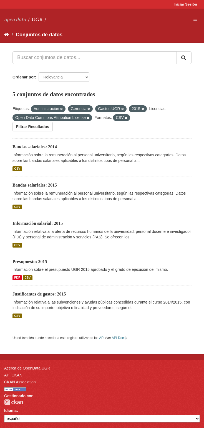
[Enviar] (184, 57)
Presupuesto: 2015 (29, 261)
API (101, 338)
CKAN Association (20, 382)
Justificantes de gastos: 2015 (39, 294)
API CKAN (13, 375)
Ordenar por (23, 77)
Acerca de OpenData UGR (27, 368)
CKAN (13, 402)
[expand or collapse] (195, 19)
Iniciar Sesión (185, 4)
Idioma (10, 410)
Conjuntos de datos (39, 34)
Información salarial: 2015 (37, 223)
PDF (17, 277)
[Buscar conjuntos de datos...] (94, 57)
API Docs (119, 338)
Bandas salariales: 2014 (34, 146)
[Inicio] (6, 34)
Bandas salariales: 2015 (34, 185)
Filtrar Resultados (32, 126)
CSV (17, 168)
